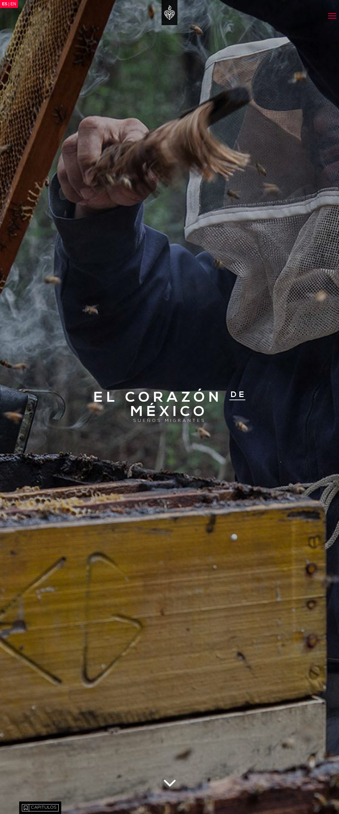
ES (4, 4)
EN (13, 4)
